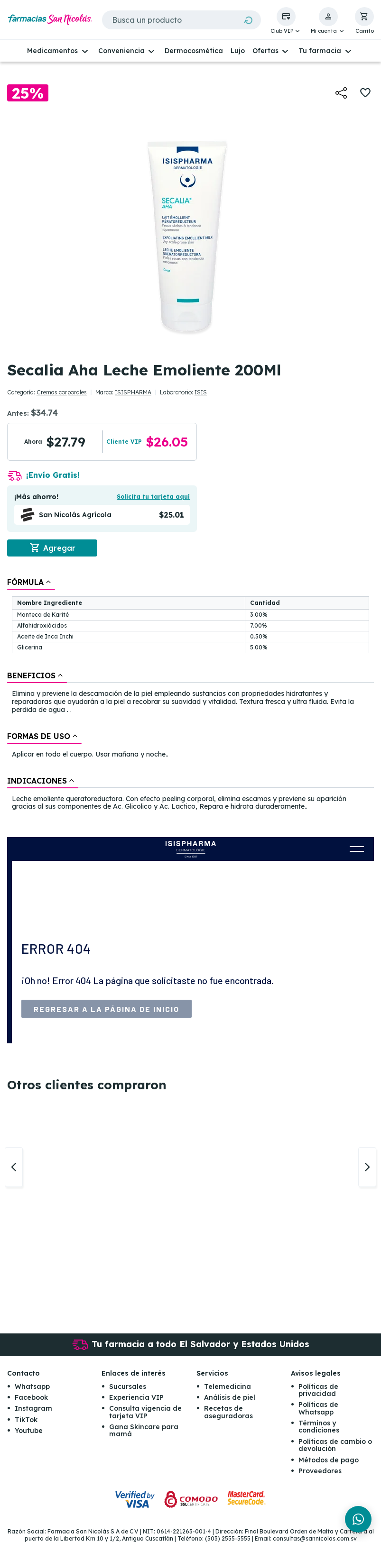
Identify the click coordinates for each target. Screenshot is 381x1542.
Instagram (33, 1408)
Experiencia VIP (136, 1397)
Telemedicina (227, 1386)
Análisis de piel (229, 1397)
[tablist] (190, 694)
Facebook (31, 1397)
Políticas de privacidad (318, 1390)
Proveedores (320, 1471)
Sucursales (127, 1386)
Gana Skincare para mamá (143, 1430)
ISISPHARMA (133, 392)
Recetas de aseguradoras (228, 1412)
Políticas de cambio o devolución (335, 1445)
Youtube (29, 1430)
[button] (286, 21)
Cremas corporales (62, 392)
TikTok (26, 1419)
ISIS (201, 392)
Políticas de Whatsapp (318, 1408)
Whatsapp (32, 1386)
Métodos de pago (328, 1460)
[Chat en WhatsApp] (358, 1519)
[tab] (31, 582)
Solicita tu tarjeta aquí (153, 496)
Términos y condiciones (318, 1426)
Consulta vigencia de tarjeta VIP (145, 1412)
